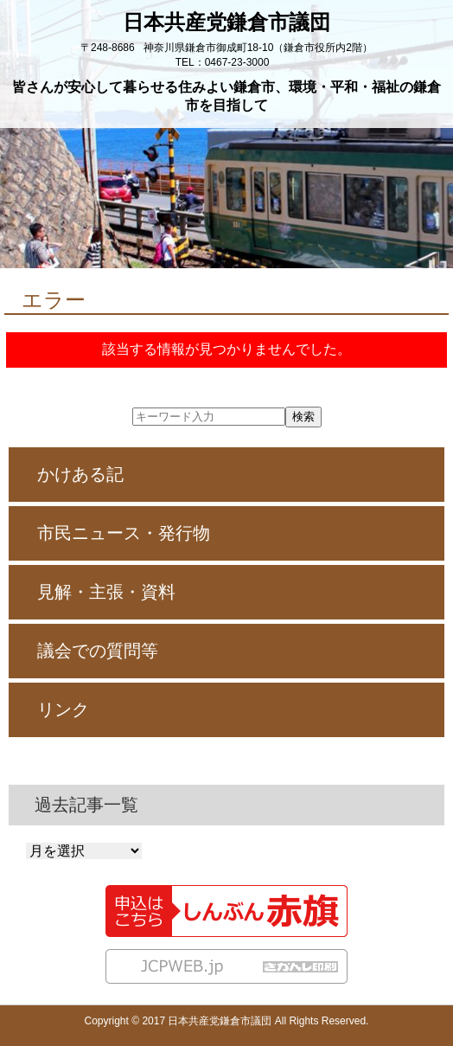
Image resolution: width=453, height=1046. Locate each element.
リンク (63, 709)
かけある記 (80, 474)
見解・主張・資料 (106, 591)
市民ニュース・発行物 (123, 532)
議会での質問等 (97, 650)
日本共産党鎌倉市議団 (226, 22)
